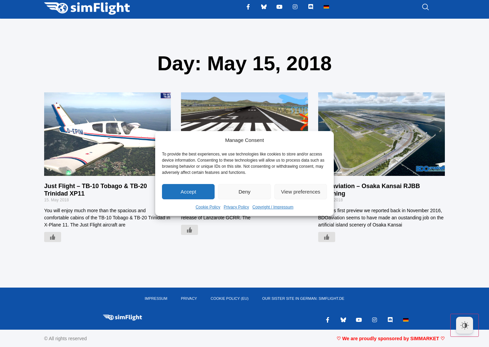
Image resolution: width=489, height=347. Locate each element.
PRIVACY (189, 299)
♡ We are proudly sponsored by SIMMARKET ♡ (391, 338)
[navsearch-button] (417, 7)
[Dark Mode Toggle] (464, 325)
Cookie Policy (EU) (230, 299)
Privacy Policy (236, 207)
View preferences (301, 192)
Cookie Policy (208, 207)
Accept (188, 192)
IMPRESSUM (156, 299)
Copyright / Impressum (272, 207)
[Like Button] (52, 237)
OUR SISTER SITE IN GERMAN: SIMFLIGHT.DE (303, 299)
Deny (244, 192)
